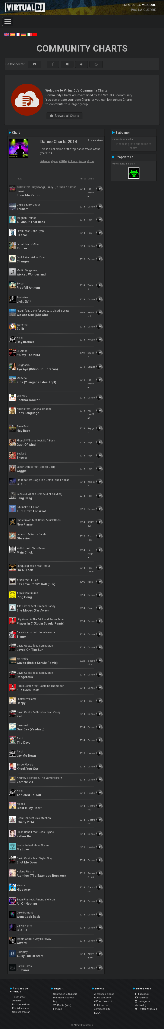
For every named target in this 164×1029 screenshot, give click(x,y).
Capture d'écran (21, 1011)
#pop (90, 161)
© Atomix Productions (82, 1025)
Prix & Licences (20, 1008)
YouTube (141, 997)
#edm (82, 161)
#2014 (63, 161)
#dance (45, 161)
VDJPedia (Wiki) (62, 1005)
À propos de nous (104, 993)
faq (55, 1001)
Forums (57, 1008)
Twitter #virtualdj (146, 1008)
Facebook (142, 993)
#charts (72, 161)
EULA (97, 1012)
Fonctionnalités (21, 1004)
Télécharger (18, 996)
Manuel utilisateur (63, 997)
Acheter (16, 1000)
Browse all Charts (64, 115)
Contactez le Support (65, 993)
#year (54, 161)
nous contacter (102, 997)
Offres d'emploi (103, 1001)
